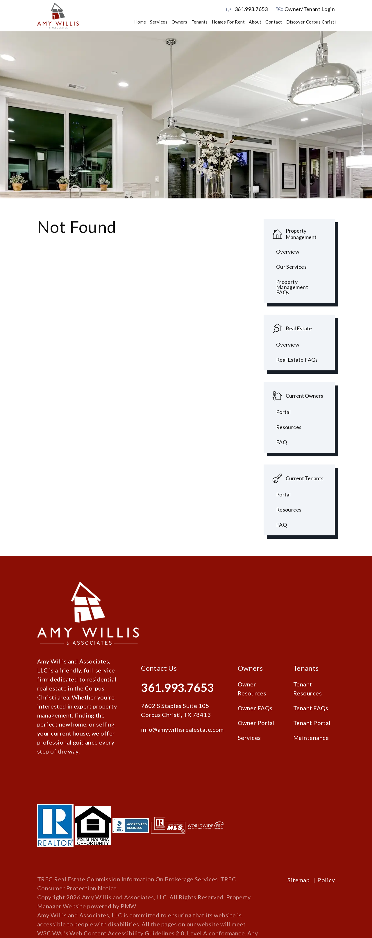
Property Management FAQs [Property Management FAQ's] (292, 287)
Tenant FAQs (310, 707)
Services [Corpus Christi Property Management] (158, 21)
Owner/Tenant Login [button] (305, 9)
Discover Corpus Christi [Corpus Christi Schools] (311, 21)
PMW (128, 906)
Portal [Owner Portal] (283, 412)
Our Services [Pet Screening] (291, 266)
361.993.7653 (251, 9)
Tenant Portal (312, 722)
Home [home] (140, 21)
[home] (58, 15)
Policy (326, 879)
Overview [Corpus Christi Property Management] (288, 251)
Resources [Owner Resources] (289, 427)
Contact (273, 21)
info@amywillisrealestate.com (182, 729)
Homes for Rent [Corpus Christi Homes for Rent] (228, 21)
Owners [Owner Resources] (179, 21)
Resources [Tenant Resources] (289, 509)
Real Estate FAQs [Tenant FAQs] (297, 359)
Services (249, 737)
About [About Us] (255, 21)
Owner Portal (256, 722)
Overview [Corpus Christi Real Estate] (288, 344)
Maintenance (311, 737)
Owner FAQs (255, 707)
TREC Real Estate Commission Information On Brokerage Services (127, 879)
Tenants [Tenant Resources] (200, 21)
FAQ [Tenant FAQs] (281, 524)
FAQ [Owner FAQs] (281, 442)
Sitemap (298, 879)
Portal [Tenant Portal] (283, 494)
